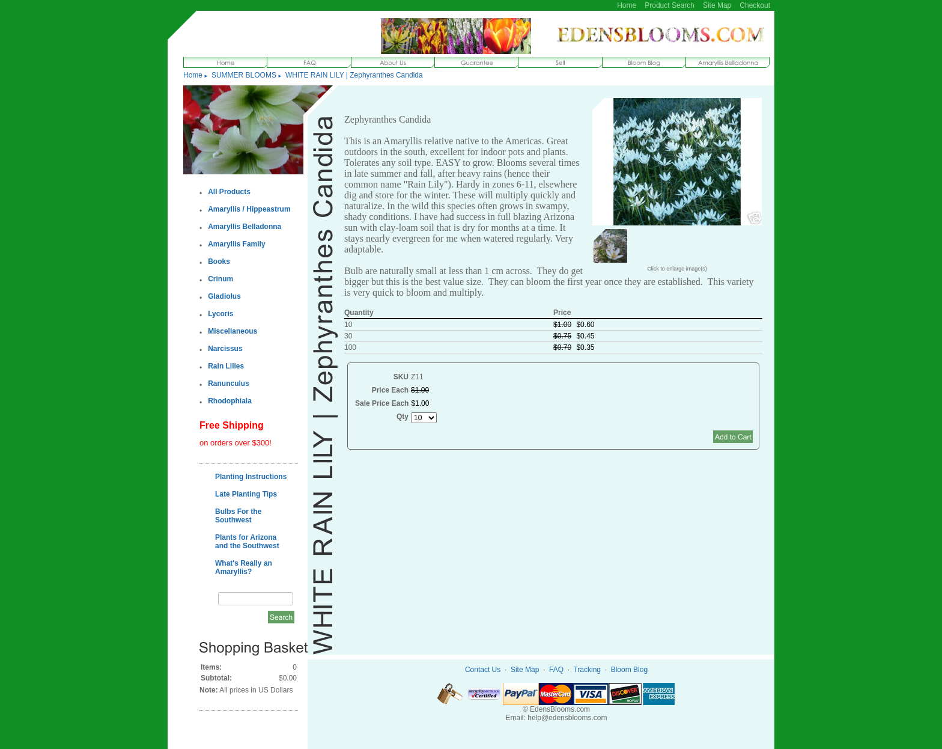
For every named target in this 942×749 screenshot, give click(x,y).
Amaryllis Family (236, 244)
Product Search (669, 5)
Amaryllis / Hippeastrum (249, 209)
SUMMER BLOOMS (243, 75)
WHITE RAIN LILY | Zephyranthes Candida (354, 75)
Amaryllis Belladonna (244, 226)
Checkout (755, 5)
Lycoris (220, 314)
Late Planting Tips (246, 494)
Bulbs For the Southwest (238, 515)
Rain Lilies (226, 366)
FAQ (556, 669)
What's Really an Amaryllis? (243, 567)
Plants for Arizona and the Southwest (247, 541)
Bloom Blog (629, 669)
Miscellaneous (232, 331)
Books (219, 261)
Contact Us (482, 669)
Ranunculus (228, 383)
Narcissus (225, 348)
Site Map (717, 5)
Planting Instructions (251, 476)
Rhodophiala (230, 401)
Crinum (220, 279)
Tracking (587, 669)
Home (626, 5)
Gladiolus (224, 296)
